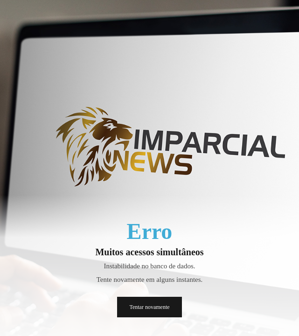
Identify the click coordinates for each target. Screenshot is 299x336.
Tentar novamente (149, 307)
